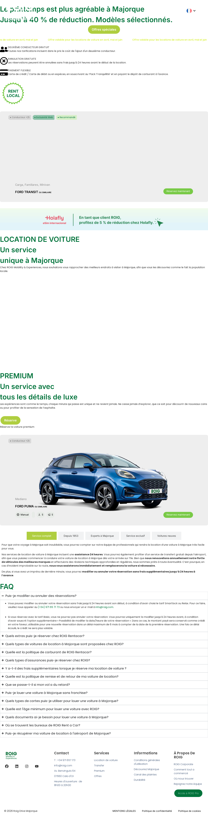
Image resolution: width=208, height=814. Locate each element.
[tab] (42, 536)
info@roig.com (104, 607)
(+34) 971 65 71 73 (49, 607)
